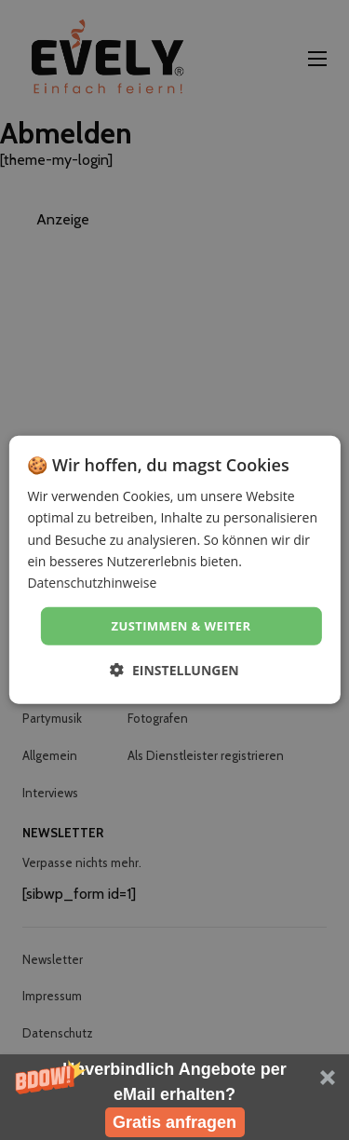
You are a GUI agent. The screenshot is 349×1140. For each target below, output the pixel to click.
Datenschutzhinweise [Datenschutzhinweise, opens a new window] (91, 582)
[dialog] (174, 570)
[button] (174, 1097)
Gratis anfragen (174, 1122)
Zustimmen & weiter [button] (181, 626)
